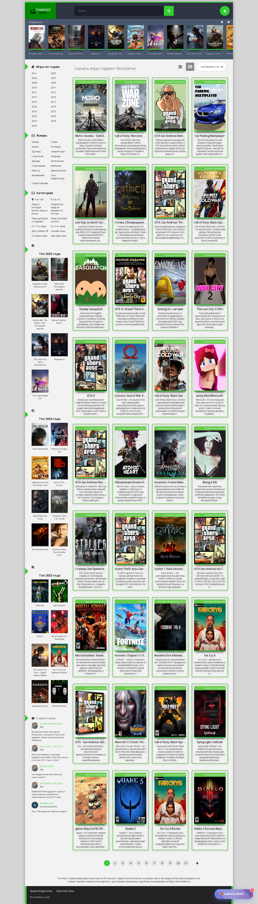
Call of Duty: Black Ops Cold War (170, 395)
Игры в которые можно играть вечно (40, 209)
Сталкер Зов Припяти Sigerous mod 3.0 (91, 568)
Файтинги (56, 165)
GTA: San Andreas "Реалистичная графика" (170, 222)
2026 (34, 125)
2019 (53, 106)
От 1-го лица (39, 226)
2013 (53, 92)
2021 (53, 111)
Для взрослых (58, 235)
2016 (34, 101)
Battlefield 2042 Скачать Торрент (57, 783)
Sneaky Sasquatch (91, 309)
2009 (53, 82)
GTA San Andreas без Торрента (91, 482)
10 (178, 863)
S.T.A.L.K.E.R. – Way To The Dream (56, 746)
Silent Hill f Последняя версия (76, 53)
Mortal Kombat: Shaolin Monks (91, 655)
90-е (34, 73)
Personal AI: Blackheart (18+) (175, 53)
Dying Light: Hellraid (210, 742)
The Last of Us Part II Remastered (195, 53)
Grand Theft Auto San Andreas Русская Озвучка (130, 568)
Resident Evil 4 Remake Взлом (170, 655)
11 (186, 863)
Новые (35, 141)
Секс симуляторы (57, 177)
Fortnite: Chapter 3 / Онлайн (130, 655)
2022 (34, 116)
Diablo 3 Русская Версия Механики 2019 (210, 828)
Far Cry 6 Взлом (170, 828)
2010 (34, 87)
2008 (34, 82)
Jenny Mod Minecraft (209, 395)
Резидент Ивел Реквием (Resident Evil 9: (37, 53)
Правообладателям (41, 890)
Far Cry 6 (209, 655)
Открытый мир (40, 183)
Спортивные (38, 165)
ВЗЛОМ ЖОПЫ (47, 766)
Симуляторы (58, 151)
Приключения (58, 170)
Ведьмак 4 (96, 53)
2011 (53, 87)
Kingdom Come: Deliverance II (215, 53)
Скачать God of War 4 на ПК (130, 395)
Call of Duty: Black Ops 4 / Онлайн (170, 742)
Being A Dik (210, 482)
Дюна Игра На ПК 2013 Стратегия (91, 828)
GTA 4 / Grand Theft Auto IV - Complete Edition (130, 309)
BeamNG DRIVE (47, 803)
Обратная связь (65, 890)
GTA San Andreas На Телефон (210, 568)
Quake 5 (130, 828)
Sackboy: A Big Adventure (136, 53)
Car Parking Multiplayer (210, 135)
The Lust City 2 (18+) (210, 309)
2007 (53, 78)
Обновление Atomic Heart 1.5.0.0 (130, 482)
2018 (34, 106)
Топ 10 (55, 199)
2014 (34, 97)
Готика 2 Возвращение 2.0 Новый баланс (130, 222)
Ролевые (56, 146)
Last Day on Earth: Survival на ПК (91, 222)
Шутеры (36, 151)
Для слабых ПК (40, 231)
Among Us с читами (170, 309)
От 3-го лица (58, 226)
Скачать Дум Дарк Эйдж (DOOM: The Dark (56, 53)
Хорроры (56, 156)
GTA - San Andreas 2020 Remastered (91, 742)
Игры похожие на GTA (59, 220)
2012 (34, 92)
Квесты (36, 170)
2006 (34, 78)
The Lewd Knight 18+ (155, 53)
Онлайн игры (58, 231)
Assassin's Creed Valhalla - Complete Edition (170, 482)
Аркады (36, 161)
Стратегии (37, 156)
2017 (53, 101)
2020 (34, 111)
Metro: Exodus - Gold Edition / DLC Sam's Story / (91, 135)
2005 (53, 73)
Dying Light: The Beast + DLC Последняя (116, 53)
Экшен (35, 146)
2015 (53, 97)
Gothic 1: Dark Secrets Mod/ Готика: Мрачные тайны (170, 568)
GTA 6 (91, 395)
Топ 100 (37, 199)
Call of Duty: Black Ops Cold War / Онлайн (210, 222)
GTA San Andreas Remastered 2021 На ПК (170, 135)
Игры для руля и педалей (40, 220)
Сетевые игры (39, 235)
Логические (57, 161)
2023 (53, 116)
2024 (34, 120)
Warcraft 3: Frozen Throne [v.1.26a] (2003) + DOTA (130, 742)
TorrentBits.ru (46, 11)
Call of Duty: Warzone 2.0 (130, 135)
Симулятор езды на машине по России (57, 209)
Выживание (38, 175)
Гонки (54, 141)
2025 (53, 120)
